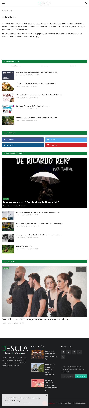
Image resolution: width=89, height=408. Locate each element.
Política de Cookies (79, 403)
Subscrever (81, 376)
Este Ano (73, 66)
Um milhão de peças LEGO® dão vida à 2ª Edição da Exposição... (40, 224)
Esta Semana (16, 66)
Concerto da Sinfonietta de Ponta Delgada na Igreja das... (51, 355)
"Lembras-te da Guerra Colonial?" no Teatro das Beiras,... (37, 72)
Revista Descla (20, 75)
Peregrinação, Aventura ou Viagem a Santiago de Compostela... (50, 369)
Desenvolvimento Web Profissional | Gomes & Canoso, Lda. (38, 212)
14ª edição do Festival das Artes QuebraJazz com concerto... (39, 235)
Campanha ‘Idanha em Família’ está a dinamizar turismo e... (51, 385)
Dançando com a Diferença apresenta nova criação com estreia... (35, 319)
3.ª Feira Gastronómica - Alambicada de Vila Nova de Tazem (38, 95)
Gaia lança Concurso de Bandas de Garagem (32, 106)
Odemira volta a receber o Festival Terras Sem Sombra (36, 117)
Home (3, 10)
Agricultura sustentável (24, 246)
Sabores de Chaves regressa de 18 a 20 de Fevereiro (35, 83)
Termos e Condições (64, 403)
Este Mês (44, 66)
